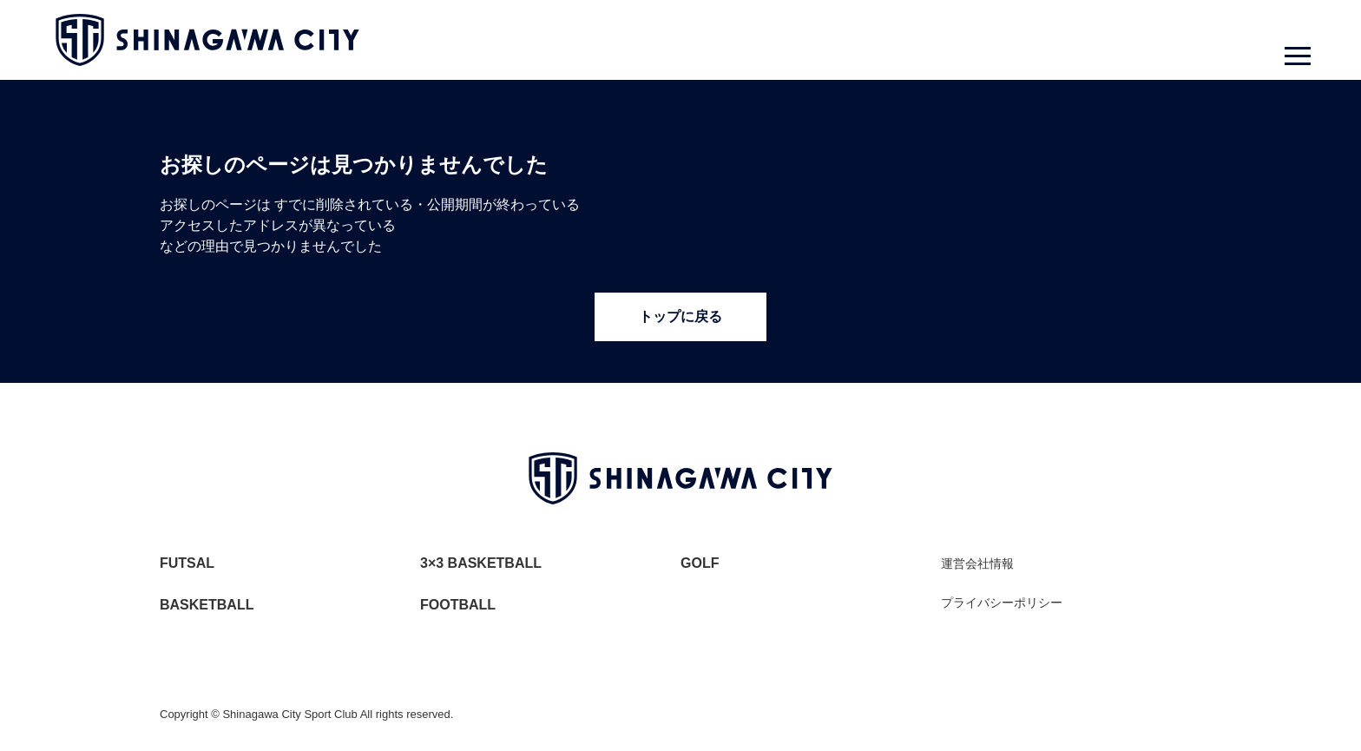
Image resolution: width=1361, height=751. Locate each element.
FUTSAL (187, 563)
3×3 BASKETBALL (481, 563)
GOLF (699, 563)
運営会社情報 (977, 563)
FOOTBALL (458, 604)
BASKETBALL (206, 604)
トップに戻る (680, 316)
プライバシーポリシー (1001, 602)
